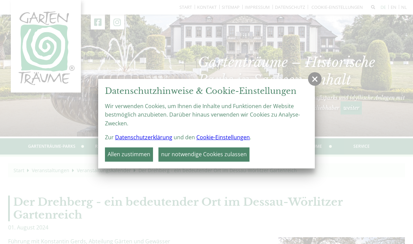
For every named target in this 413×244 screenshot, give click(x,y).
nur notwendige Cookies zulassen (204, 154)
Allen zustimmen (129, 154)
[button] (315, 79)
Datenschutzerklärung (143, 137)
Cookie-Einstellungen (223, 137)
